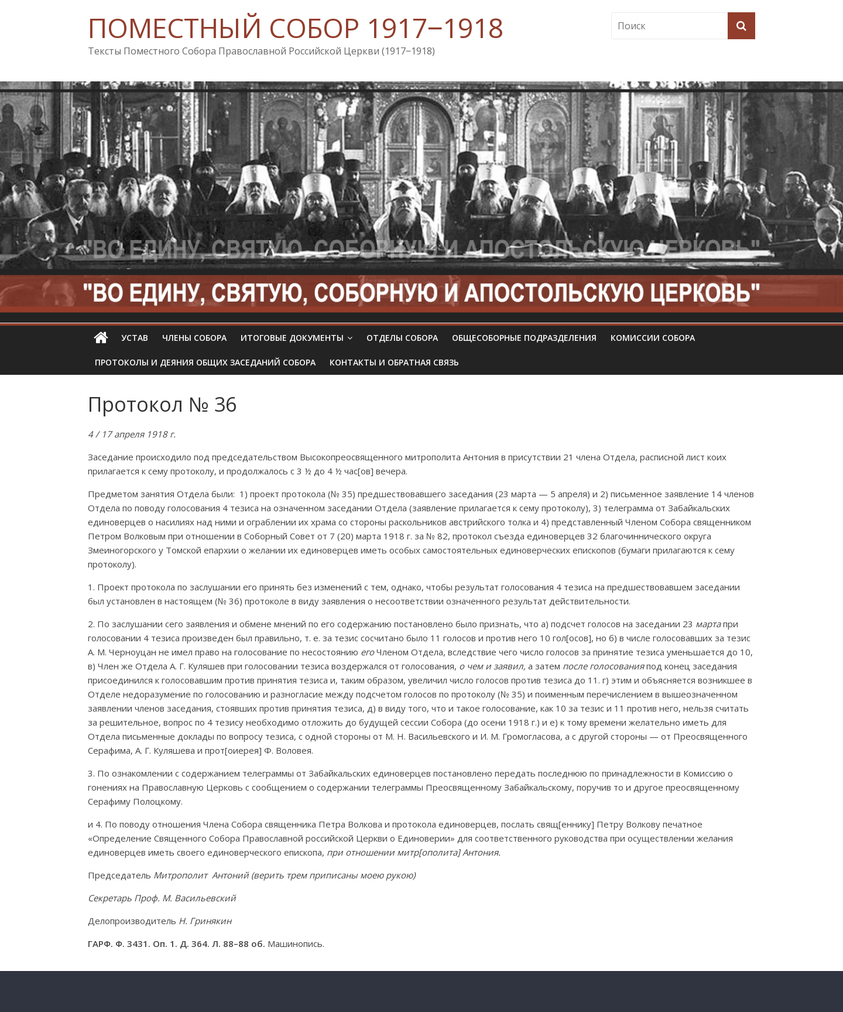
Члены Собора (194, 337)
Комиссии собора (653, 337)
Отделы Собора (402, 337)
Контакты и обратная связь (394, 362)
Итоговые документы (292, 337)
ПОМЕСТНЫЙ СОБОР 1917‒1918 (295, 27)
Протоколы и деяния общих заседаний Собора (205, 362)
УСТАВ (134, 337)
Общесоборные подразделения (524, 337)
